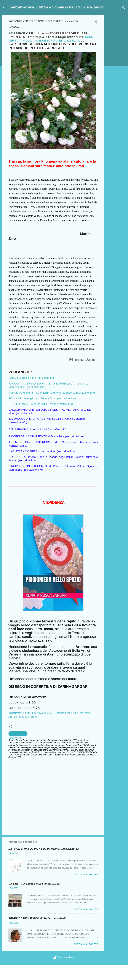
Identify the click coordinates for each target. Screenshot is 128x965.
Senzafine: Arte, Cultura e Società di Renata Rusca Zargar (57, 7)
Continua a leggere (86, 874)
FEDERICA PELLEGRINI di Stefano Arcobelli (37, 918)
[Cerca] (124, 8)
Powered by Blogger (64, 957)
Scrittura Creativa (18, 733)
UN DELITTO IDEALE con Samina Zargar (34, 883)
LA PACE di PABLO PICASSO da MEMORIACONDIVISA (43, 848)
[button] (96, 22)
